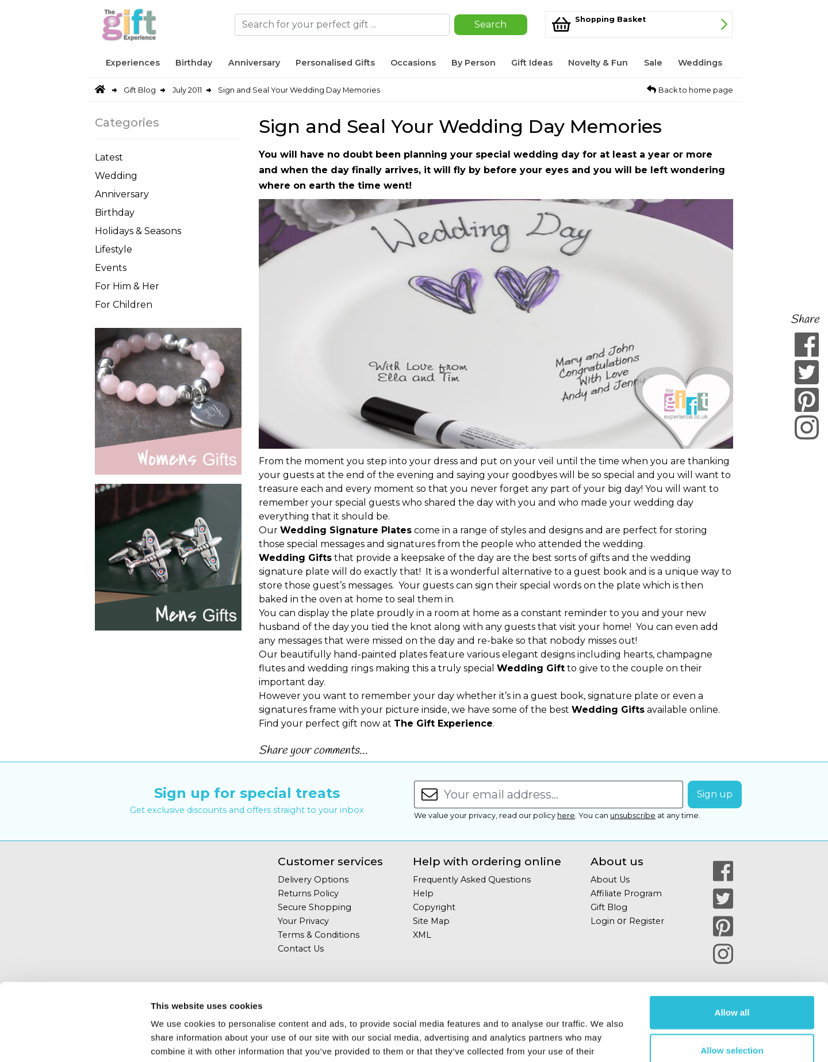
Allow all (732, 940)
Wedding (116, 175)
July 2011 (187, 90)
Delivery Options (313, 879)
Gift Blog (140, 90)
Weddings (700, 63)
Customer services (330, 861)
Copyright (434, 907)
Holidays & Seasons (138, 231)
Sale (653, 63)
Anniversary (254, 63)
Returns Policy (308, 893)
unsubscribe (633, 815)
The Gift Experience (443, 723)
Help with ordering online (487, 861)
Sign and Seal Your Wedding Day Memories (299, 90)
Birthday (193, 63)
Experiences (133, 63)
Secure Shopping (314, 907)
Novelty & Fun (598, 63)
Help (423, 893)
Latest (109, 157)
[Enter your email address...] (563, 794)
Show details (603, 1039)
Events (110, 267)
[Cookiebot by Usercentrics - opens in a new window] (74, 1039)
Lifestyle (113, 249)
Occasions (413, 63)
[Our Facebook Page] (723, 871)
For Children (123, 304)
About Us (610, 879)
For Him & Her (127, 286)
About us (617, 861)
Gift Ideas (532, 63)
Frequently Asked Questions (472, 879)
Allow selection (731, 978)
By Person (473, 63)
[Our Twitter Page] (723, 898)
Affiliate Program (626, 893)
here (566, 815)
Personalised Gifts (335, 63)
